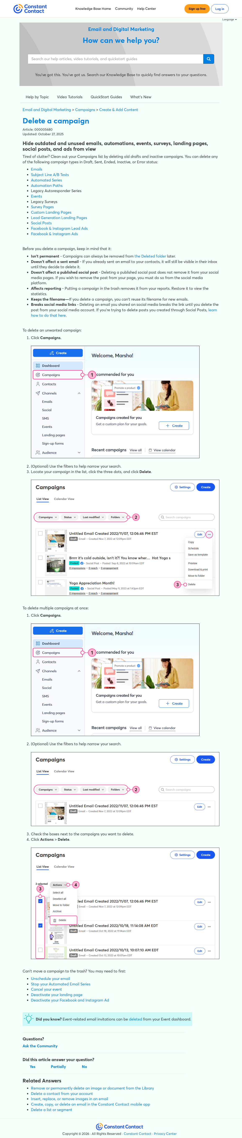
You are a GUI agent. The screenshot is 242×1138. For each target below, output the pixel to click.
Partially (58, 1066)
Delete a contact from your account (62, 1093)
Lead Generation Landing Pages (59, 217)
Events (36, 196)
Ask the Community (40, 1046)
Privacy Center (165, 1134)
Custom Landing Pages (51, 212)
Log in (219, 9)
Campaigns (85, 109)
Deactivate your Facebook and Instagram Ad (70, 1000)
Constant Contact (137, 1134)
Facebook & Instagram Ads (54, 233)
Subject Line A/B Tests (50, 174)
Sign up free (197, 8)
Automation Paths (47, 185)
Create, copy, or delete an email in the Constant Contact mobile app (90, 1104)
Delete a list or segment (51, 1109)
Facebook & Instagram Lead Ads (59, 228)
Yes (32, 1066)
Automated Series (46, 180)
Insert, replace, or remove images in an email (69, 1098)
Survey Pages (42, 206)
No (84, 1066)
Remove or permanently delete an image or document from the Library (92, 1088)
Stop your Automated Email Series (60, 984)
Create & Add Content (118, 109)
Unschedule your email (50, 978)
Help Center (146, 8)
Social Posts (41, 223)
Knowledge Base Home (93, 8)
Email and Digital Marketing (47, 109)
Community (124, 8)
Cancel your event (46, 989)
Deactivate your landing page (56, 994)
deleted (136, 1019)
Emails (36, 169)
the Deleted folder (150, 256)
